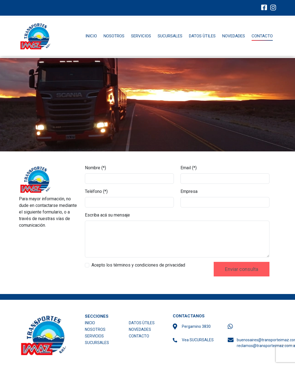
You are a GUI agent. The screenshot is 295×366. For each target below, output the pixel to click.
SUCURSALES (170, 36)
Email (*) (188, 167)
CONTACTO (262, 36)
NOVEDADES (233, 36)
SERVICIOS (141, 36)
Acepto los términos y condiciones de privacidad (138, 265)
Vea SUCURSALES (198, 340)
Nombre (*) (95, 167)
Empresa (188, 191)
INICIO (91, 36)
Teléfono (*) (96, 191)
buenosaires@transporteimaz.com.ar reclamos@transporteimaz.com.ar (258, 343)
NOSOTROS (114, 36)
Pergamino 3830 (196, 326)
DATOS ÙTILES (202, 36)
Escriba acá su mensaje (107, 215)
